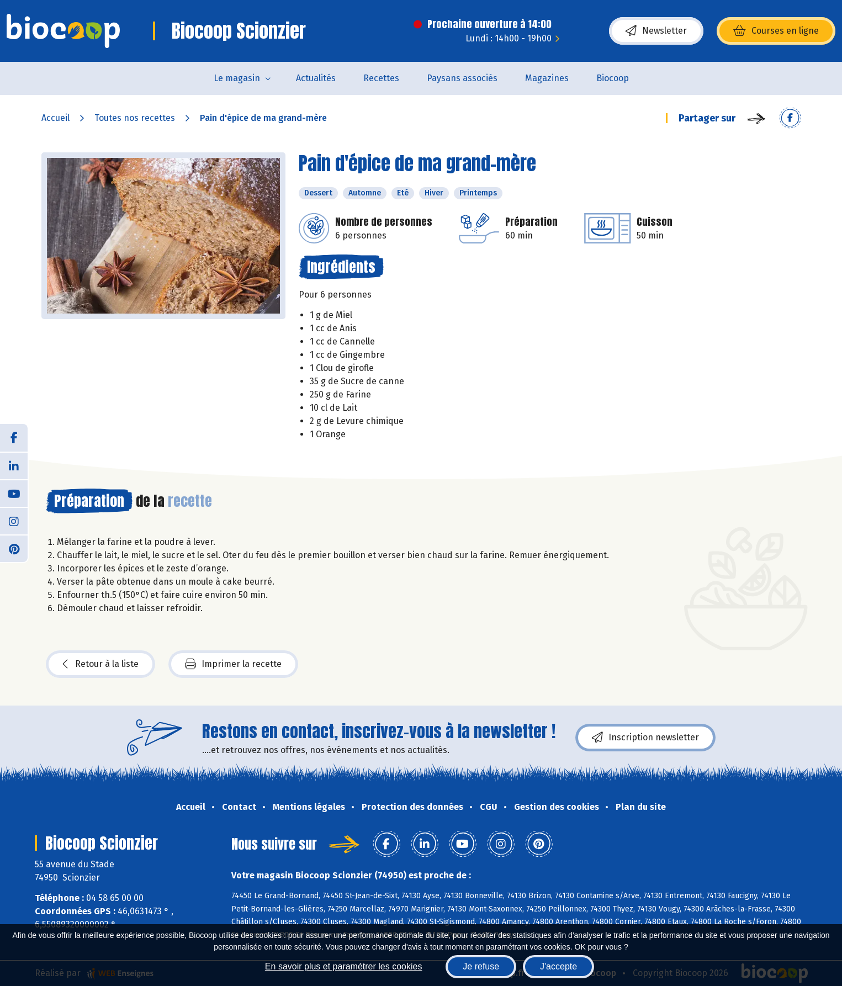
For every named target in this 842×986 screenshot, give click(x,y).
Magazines (547, 78)
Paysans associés (462, 78)
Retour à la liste (100, 664)
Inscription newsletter (645, 737)
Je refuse (481, 966)
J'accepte (558, 966)
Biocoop (612, 78)
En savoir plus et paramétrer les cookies (343, 966)
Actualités (316, 78)
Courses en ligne (776, 30)
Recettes (381, 78)
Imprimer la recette (233, 664)
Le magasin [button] (237, 78)
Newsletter (656, 30)
